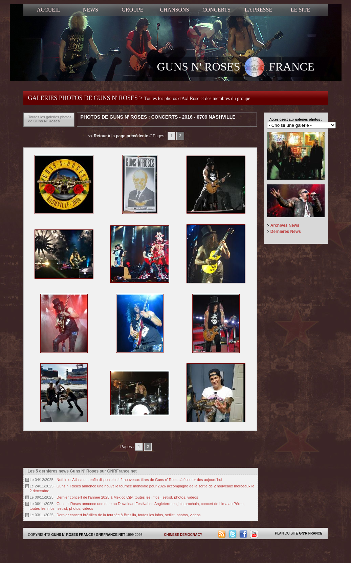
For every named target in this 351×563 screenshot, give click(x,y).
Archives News (284, 225)
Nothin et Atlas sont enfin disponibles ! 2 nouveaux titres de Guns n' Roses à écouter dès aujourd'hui (139, 480)
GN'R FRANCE (310, 533)
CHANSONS (174, 10)
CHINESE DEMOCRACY (183, 535)
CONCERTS (216, 10)
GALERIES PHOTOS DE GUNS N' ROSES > (139, 98)
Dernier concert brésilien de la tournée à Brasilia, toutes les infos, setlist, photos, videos (129, 515)
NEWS (90, 10)
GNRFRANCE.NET (110, 535)
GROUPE (132, 10)
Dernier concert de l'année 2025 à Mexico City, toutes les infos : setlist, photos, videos (127, 497)
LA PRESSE (258, 10)
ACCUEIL (48, 10)
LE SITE (300, 10)
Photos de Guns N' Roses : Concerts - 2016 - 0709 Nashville (158, 117)
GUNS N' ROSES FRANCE (235, 67)
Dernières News (285, 231)
